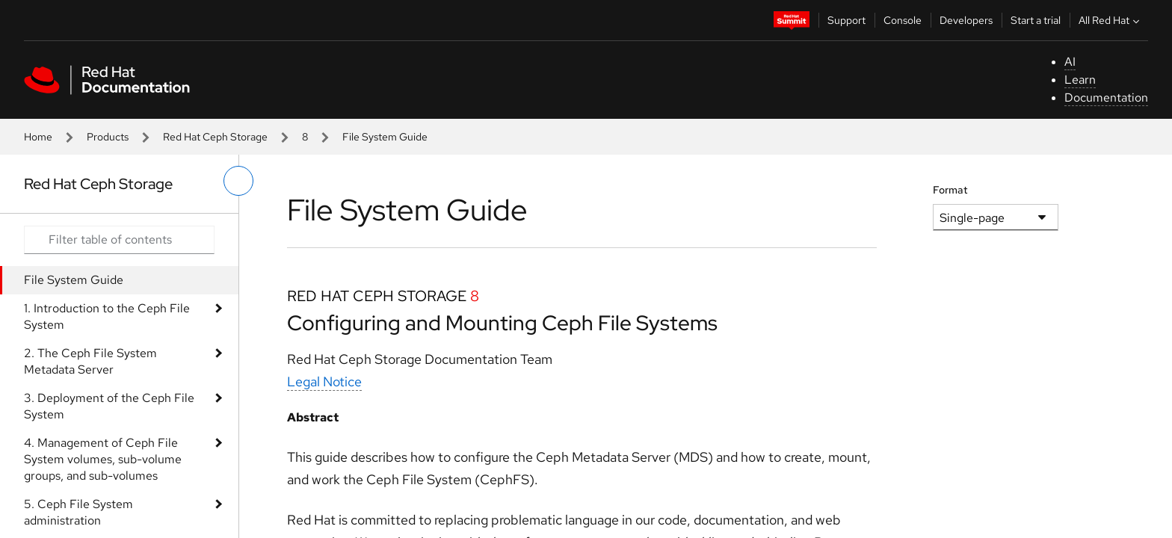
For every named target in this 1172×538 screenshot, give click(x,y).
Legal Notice (324, 381)
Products (108, 136)
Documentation (1106, 97)
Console (902, 20)
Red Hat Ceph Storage (215, 136)
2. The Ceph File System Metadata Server (90, 361)
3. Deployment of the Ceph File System (109, 406)
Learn (1080, 79)
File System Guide (73, 280)
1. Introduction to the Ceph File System (107, 316)
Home (38, 136)
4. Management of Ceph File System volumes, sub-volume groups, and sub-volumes (103, 459)
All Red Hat (1111, 20)
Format (950, 190)
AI (1070, 61)
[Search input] (119, 240)
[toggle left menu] (238, 181)
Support (846, 20)
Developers (966, 20)
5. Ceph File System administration (78, 512)
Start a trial (1036, 20)
